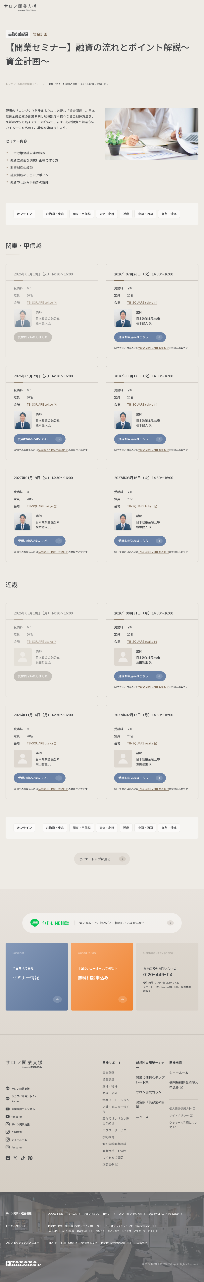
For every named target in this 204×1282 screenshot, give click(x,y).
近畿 (126, 214)
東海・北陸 (106, 214)
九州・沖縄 (169, 214)
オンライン (24, 214)
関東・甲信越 (82, 214)
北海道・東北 (55, 214)
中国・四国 (145, 214)
